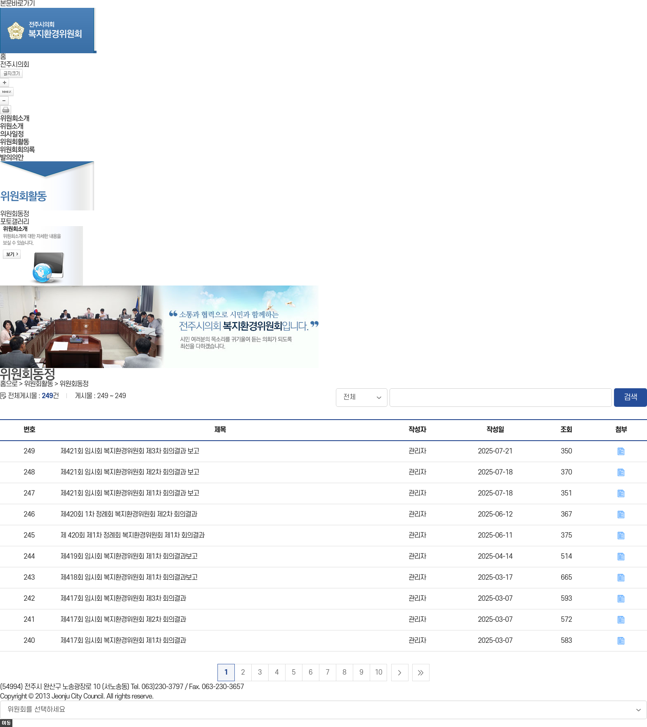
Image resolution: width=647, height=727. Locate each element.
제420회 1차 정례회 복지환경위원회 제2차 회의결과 (128, 514)
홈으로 (8, 384)
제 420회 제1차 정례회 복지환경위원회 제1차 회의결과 (132, 535)
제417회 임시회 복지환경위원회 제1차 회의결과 (123, 640)
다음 (400, 672)
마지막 (421, 672)
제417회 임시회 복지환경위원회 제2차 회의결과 (123, 619)
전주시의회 (14, 64)
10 (378, 672)
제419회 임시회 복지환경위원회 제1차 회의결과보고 (128, 556)
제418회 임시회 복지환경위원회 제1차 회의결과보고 (128, 577)
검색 (630, 397)
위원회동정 (14, 214)
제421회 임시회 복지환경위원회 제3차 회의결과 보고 (129, 451)
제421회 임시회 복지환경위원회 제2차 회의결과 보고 (129, 472)
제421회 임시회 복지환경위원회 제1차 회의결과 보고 (129, 493)
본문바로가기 (17, 3)
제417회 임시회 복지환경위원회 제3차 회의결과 (123, 598)
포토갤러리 (14, 222)
